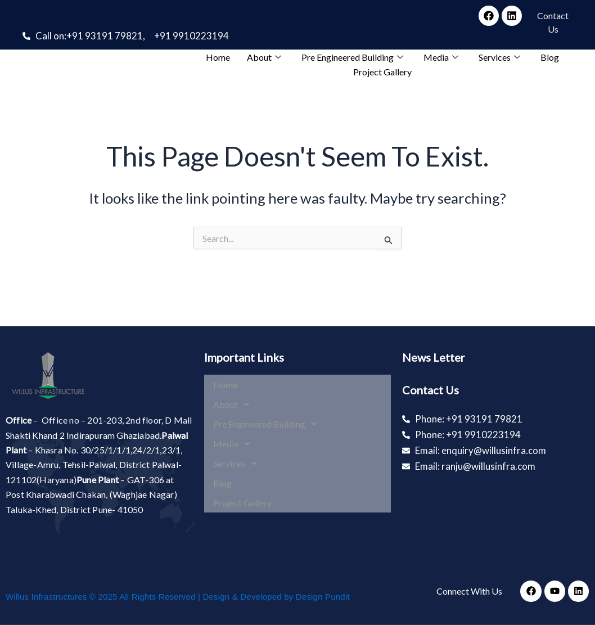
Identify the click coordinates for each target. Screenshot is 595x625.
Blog (549, 57)
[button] (297, 400)
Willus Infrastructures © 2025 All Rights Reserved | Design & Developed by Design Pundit (178, 596)
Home (218, 57)
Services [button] (499, 57)
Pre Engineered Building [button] (352, 57)
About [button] (264, 57)
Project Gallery (382, 71)
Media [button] (440, 57)
